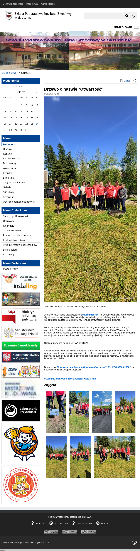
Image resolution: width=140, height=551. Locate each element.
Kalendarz (8, 225)
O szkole (8, 149)
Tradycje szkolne (12, 230)
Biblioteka (9, 177)
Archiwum (8, 197)
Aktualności (10, 144)
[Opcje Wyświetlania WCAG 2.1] (133, 15)
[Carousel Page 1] (29, 63)
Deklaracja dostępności (13, 4)
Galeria (7, 187)
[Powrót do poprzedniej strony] (135, 81)
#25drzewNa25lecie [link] (85, 378)
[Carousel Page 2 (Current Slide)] (32, 63)
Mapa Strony (10, 269)
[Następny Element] (22, 64)
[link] (94, 367)
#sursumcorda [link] (90, 314)
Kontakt (7, 153)
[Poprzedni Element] (14, 64)
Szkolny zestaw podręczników (20, 245)
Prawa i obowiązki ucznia (17, 235)
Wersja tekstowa (48, 4)
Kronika (7, 173)
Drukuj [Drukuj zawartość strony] (125, 80)
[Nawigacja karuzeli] (18, 64)
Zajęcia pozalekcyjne (14, 182)
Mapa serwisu (32, 4)
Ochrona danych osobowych (19, 201)
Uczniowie (9, 221)
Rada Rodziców (11, 158)
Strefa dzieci (10, 249)
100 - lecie (8, 192)
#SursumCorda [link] (52, 378)
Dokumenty (9, 163)
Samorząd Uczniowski (15, 216)
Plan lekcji (8, 254)
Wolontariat (10, 168)
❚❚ (6, 63)
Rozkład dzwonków (14, 240)
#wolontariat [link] (67, 378)
